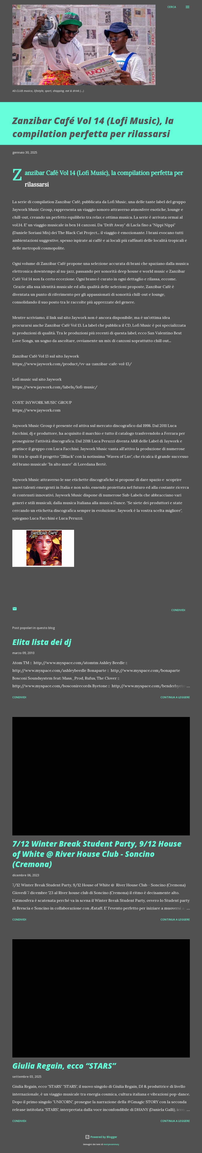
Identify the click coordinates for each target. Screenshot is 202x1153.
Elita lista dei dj (41, 642)
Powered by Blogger (101, 1137)
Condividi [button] (178, 610)
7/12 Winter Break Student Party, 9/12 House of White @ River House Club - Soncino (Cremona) (97, 854)
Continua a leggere (175, 697)
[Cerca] (171, 7)
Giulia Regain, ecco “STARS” (64, 1065)
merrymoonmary (111, 1144)
